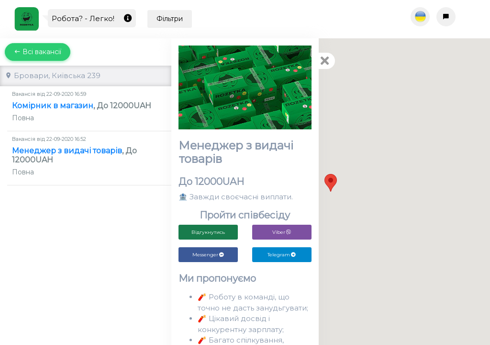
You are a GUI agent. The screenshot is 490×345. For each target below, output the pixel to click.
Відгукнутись (208, 232)
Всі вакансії (37, 51)
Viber (281, 232)
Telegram (281, 255)
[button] (330, 183)
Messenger (208, 255)
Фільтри (169, 18)
